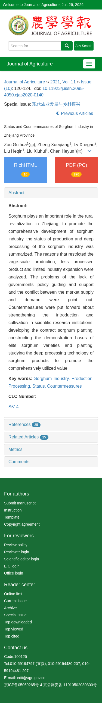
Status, (39, 386)
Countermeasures (64, 386)
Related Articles (28, 437)
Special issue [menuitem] (15, 615)
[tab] (51, 193)
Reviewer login (16, 552)
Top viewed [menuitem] (13, 629)
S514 (13, 406)
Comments (18, 461)
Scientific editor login (21, 559)
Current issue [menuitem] (15, 601)
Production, (83, 378)
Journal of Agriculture (30, 64)
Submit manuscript (20, 503)
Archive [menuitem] (10, 608)
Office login (13, 573)
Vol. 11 (69, 82)
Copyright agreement (22, 524)
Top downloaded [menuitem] (18, 622)
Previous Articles (74, 113)
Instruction (13, 510)
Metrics (15, 449)
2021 (55, 82)
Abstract (16, 192)
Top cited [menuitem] (11, 636)
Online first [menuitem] (13, 594)
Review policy (15, 545)
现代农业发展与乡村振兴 (56, 104)
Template (12, 517)
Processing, (20, 386)
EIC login (12, 566)
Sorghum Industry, (53, 378)
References (24, 424)
